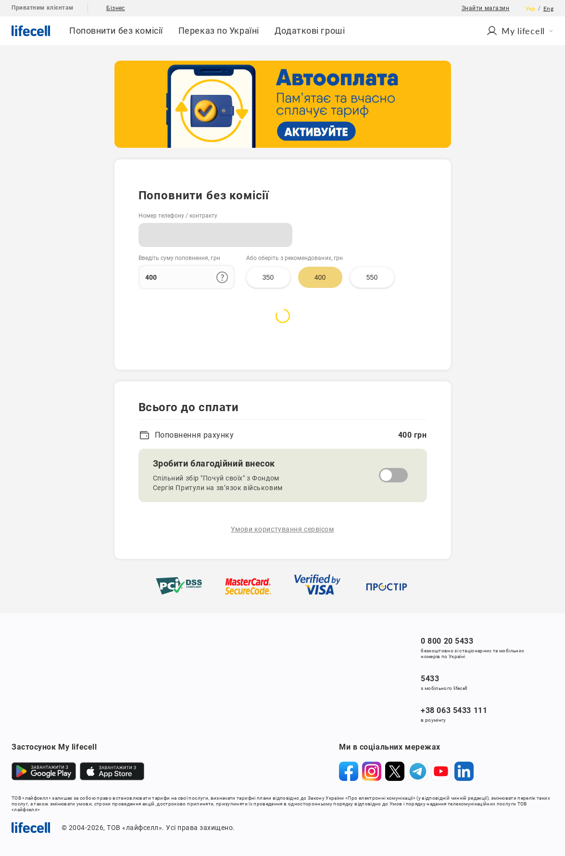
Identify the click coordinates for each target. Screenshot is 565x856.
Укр (531, 8)
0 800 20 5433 (447, 641)
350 (268, 277)
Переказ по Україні (218, 31)
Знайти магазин (486, 8)
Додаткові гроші (310, 31)
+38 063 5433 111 (454, 710)
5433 (430, 678)
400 (320, 277)
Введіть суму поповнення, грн (179, 258)
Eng (548, 8)
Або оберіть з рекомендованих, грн (294, 258)
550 (371, 277)
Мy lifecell (519, 31)
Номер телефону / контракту (178, 215)
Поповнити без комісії (116, 31)
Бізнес (115, 8)
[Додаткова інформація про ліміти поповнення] (222, 277)
